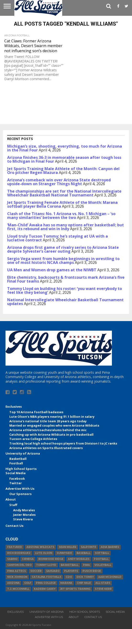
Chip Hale (84, 582)
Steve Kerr (103, 588)
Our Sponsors (20, 494)
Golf (27, 582)
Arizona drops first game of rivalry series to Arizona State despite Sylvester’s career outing (63, 249)
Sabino (12, 559)
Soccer (36, 571)
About (11, 499)
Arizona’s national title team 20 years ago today (48, 421)
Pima (86, 565)
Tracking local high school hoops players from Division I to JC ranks (63, 443)
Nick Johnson (17, 577)
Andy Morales (24, 510)
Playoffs (71, 571)
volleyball (102, 565)
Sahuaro (53, 571)
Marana (66, 582)
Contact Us (14, 525)
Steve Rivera (23, 519)
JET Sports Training (75, 588)
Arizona (13, 582)
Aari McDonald (109, 577)
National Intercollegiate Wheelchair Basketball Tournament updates (65, 301)
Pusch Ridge (91, 571)
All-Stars (102, 582)
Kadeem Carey (44, 588)
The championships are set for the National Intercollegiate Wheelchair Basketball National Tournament (64, 193)
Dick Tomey (85, 577)
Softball (102, 553)
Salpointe (88, 547)
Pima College (46, 582)
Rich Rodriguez (19, 553)
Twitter (15, 483)
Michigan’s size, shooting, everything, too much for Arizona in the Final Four (64, 148)
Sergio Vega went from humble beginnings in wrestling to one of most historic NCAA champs (63, 260)
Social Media (16, 473)
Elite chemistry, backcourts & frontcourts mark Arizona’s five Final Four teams (66, 279)
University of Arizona (23, 453)
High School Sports (21, 469)
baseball (83, 553)
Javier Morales (24, 514)
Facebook (17, 478)
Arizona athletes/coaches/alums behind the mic (48, 430)
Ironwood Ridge (50, 559)
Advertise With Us (20, 488)
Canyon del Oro (19, 565)
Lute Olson (43, 553)
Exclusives (14, 406)
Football (16, 463)
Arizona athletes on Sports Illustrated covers (46, 448)
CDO (69, 577)
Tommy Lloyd (46, 565)
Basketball (18, 458)
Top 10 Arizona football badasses (36, 412)
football (101, 559)
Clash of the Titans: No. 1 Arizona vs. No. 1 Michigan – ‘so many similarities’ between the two (61, 215)
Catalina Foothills (46, 577)
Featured (14, 547)
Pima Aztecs (16, 571)
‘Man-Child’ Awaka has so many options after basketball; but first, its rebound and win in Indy (65, 226)
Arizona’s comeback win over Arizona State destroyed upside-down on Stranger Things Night (59, 181)
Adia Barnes (110, 547)
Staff (13, 505)
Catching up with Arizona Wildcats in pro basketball (51, 434)
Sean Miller (67, 547)
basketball (69, 565)
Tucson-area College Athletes (33, 439)
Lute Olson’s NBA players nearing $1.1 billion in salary (51, 416)
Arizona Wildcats (40, 547)
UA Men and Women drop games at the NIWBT (51, 270)
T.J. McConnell (18, 588)
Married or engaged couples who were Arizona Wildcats (54, 425)
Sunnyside (64, 553)
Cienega (28, 559)
